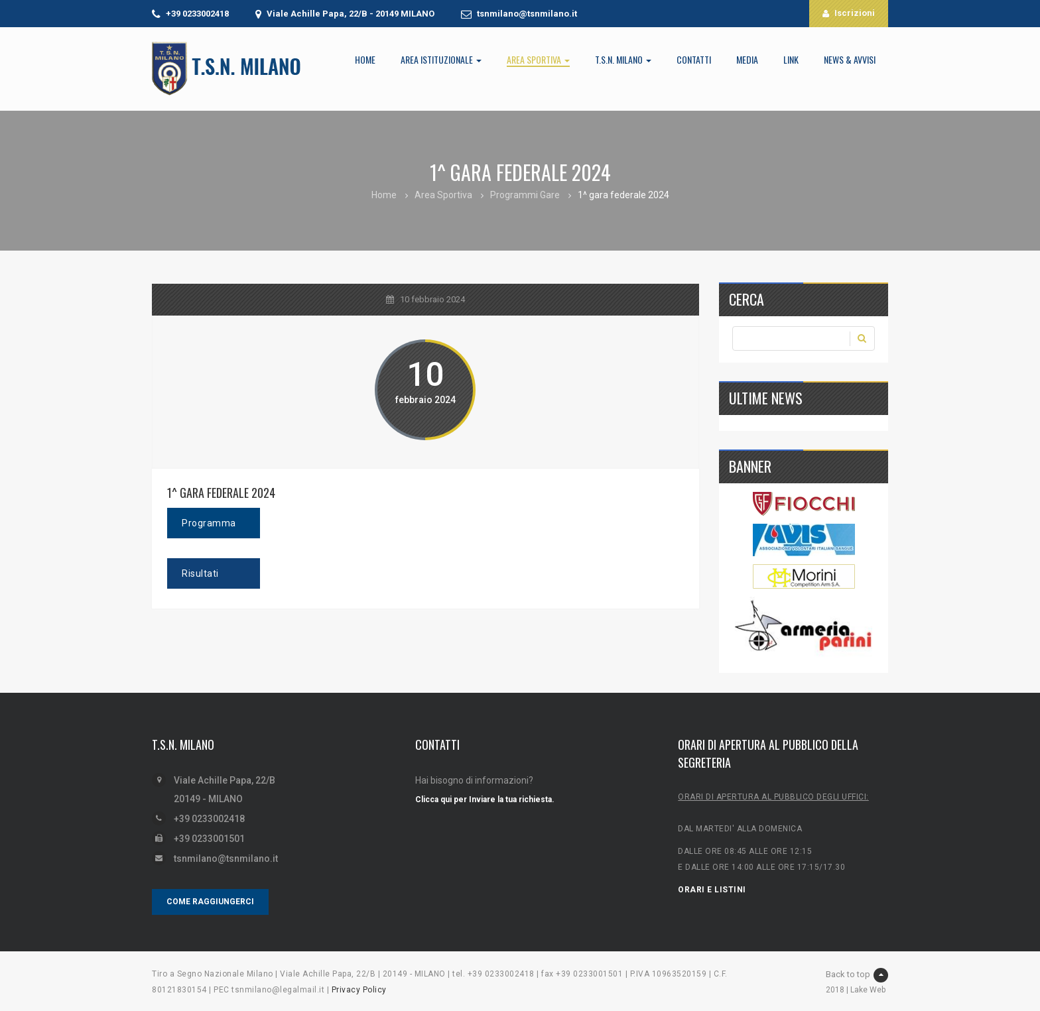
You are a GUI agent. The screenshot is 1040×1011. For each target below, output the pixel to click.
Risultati (200, 573)
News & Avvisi (850, 59)
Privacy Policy (359, 989)
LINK (791, 59)
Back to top (857, 975)
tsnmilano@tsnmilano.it (527, 14)
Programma (209, 523)
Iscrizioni (848, 13)
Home (365, 59)
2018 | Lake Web (855, 989)
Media (747, 59)
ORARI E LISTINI (712, 889)
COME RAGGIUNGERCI (210, 901)
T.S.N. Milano (623, 59)
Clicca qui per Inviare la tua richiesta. (484, 799)
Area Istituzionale (441, 59)
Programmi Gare (525, 195)
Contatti (694, 59)
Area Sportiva (538, 59)
